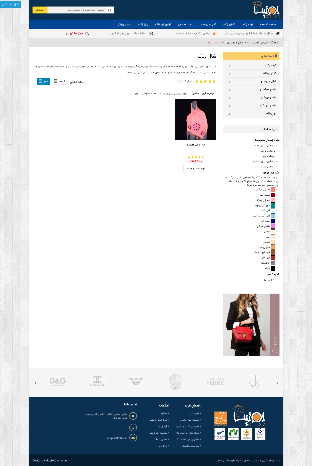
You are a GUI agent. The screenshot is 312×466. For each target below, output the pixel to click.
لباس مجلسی (268, 89)
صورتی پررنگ (265, 200)
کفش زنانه (269, 73)
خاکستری (267, 263)
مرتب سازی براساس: (203, 93)
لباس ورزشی (268, 97)
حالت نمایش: (76, 82)
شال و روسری (268, 81)
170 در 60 (269, 280)
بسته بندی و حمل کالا (187, 433)
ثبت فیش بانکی (158, 420)
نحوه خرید (193, 413)
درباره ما (163, 446)
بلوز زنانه (271, 113)
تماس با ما (161, 439)
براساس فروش (267, 151)
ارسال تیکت (161, 426)
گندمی (269, 242)
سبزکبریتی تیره (265, 205)
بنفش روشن (266, 226)
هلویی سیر (267, 247)
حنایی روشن (265, 190)
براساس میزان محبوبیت (263, 146)
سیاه (270, 268)
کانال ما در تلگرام (10, 4)
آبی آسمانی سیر (264, 216)
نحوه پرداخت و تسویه (187, 426)
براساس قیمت (268, 167)
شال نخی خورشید (196, 145)
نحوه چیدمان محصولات (175, 94)
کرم (270, 237)
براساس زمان (268, 156)
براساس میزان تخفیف (264, 162)
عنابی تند (267, 195)
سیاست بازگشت (190, 446)
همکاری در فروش (158, 433)
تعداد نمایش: (148, 93)
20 (135, 94)
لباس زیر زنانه (268, 105)
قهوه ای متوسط (264, 252)
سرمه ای (268, 221)
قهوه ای (268, 258)
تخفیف (163, 413)
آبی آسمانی (266, 211)
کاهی (269, 232)
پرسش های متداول (189, 420)
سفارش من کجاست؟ (188, 439)
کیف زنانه (270, 65)
